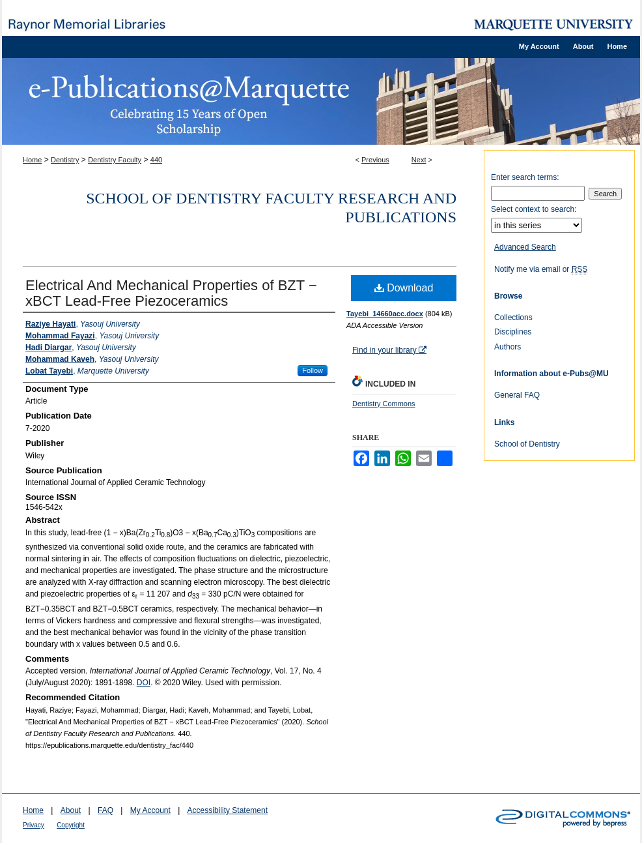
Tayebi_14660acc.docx (384, 314)
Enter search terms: (525, 177)
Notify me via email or (540, 269)
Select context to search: (533, 209)
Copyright (71, 825)
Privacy (33, 825)
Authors (507, 346)
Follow (312, 370)
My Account (150, 810)
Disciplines (512, 331)
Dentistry (65, 160)
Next (419, 160)
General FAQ (517, 395)
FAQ (105, 810)
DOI (143, 682)
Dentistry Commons (383, 403)
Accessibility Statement (228, 810)
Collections (513, 317)
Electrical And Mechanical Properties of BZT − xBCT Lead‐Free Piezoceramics (171, 293)
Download (404, 287)
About (71, 810)
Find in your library (389, 350)
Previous (375, 160)
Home (32, 160)
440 (156, 160)
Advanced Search (525, 247)
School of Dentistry (527, 444)
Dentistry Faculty (114, 160)
